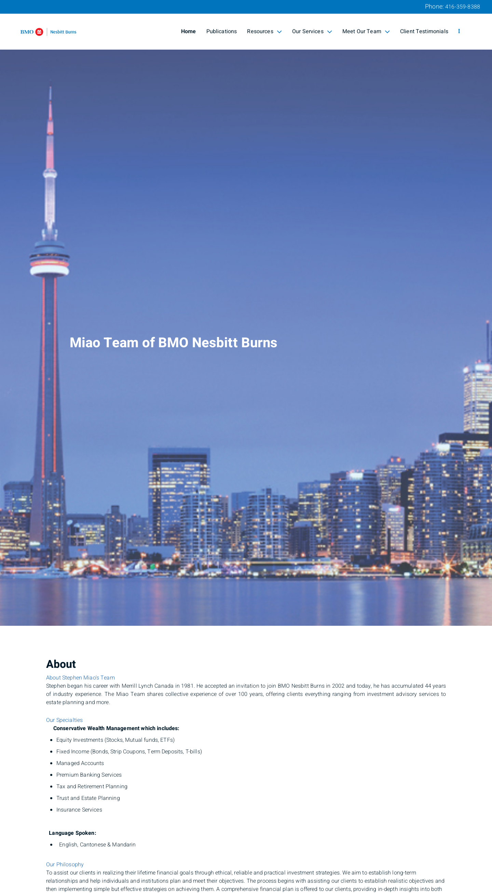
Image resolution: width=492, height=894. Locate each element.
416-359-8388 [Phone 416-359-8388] (462, 7)
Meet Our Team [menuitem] (366, 31)
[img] (246, 313)
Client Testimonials (424, 31)
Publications (221, 31)
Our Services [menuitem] (312, 31)
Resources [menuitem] (264, 31)
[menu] (459, 31)
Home (188, 31)
